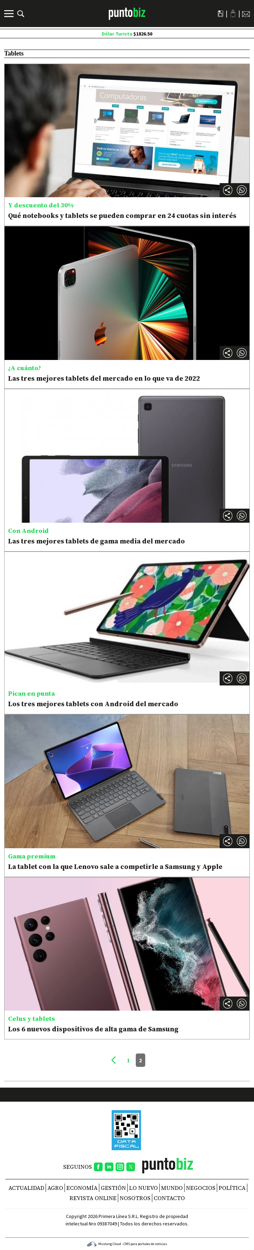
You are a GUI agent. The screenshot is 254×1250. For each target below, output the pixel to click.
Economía (82, 1188)
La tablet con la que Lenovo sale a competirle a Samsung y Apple (115, 866)
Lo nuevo (143, 1188)
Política (232, 1188)
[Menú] (9, 13)
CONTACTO (169, 1198)
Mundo (172, 1188)
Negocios (200, 1188)
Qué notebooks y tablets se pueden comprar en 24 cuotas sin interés (122, 215)
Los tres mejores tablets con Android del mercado (93, 704)
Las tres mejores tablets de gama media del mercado (96, 541)
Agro (55, 1188)
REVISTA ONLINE (92, 1198)
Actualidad (26, 1188)
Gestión (113, 1188)
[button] (241, 190)
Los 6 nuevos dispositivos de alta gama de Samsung (93, 1029)
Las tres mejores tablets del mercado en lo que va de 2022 (104, 378)
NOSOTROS (135, 1198)
